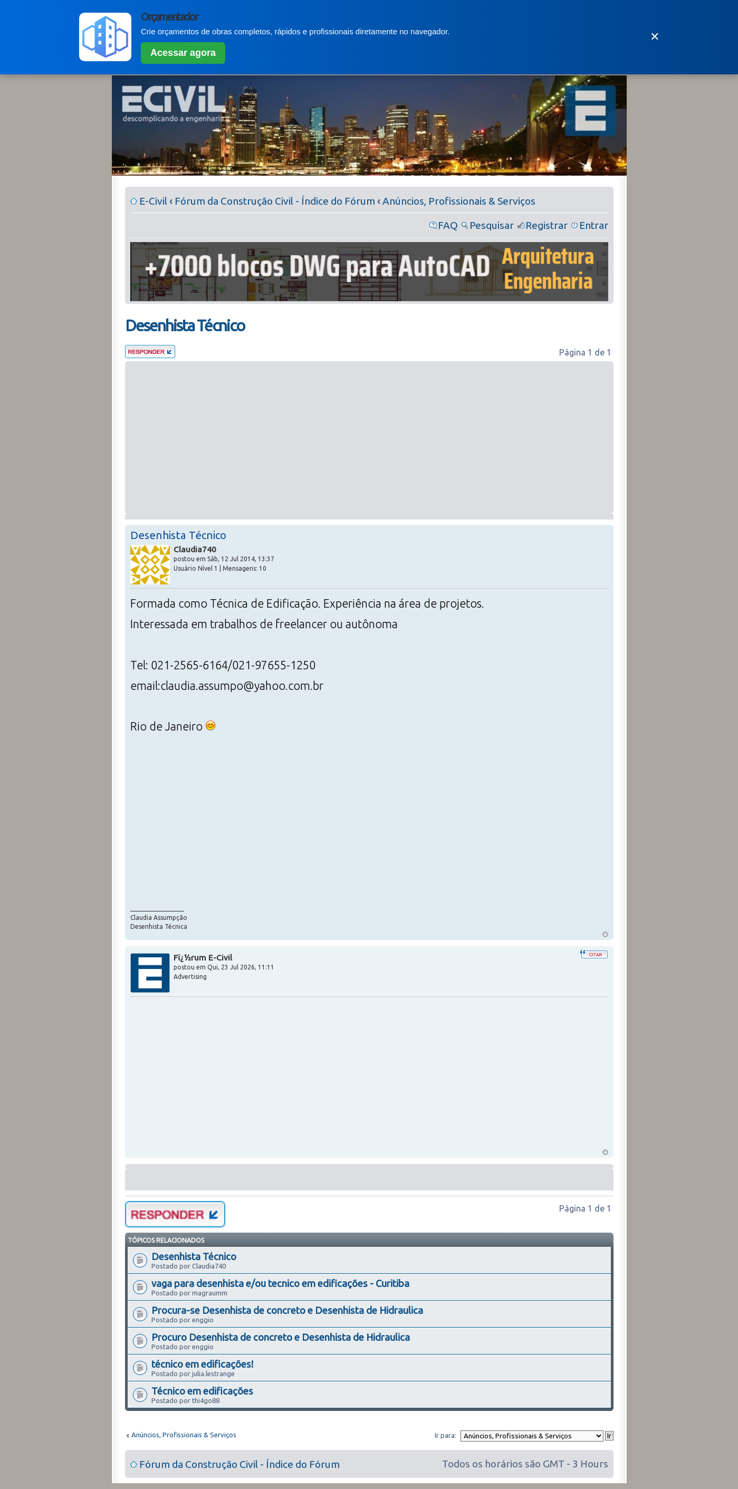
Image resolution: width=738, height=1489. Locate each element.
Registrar (546, 225)
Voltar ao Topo (605, 934)
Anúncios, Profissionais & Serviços (458, 201)
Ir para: (445, 1435)
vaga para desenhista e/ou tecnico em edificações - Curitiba (280, 1283)
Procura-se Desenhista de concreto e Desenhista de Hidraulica (287, 1310)
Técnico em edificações (202, 1391)
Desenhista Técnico (184, 325)
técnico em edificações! (202, 1364)
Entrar (593, 225)
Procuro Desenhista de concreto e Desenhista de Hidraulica (280, 1337)
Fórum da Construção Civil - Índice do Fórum (275, 201)
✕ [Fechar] (654, 36)
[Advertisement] (369, 438)
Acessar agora (183, 52)
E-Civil (153, 201)
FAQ (448, 225)
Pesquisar (491, 225)
